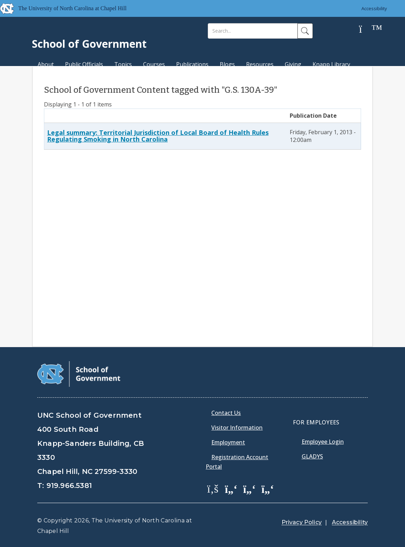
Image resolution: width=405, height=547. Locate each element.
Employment (228, 442)
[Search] (253, 31)
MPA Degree (54, 76)
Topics (123, 64)
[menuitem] (215, 493)
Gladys (312, 456)
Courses (154, 64)
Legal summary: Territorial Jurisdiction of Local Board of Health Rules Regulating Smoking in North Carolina (158, 136)
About (46, 64)
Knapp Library (331, 64)
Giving (293, 64)
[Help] (366, 29)
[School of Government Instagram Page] (268, 488)
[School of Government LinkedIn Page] (249, 488)
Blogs (227, 64)
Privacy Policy (302, 522)
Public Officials (84, 64)
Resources (260, 64)
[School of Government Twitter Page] (231, 488)
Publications (192, 64)
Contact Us (226, 413)
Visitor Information (237, 427)
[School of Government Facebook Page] (213, 488)
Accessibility (374, 8)
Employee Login (323, 441)
